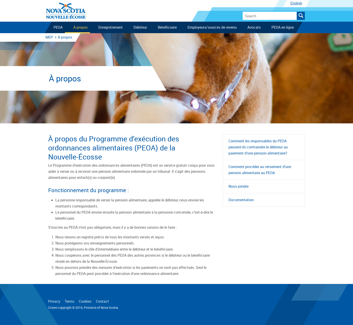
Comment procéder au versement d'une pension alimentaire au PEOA (260, 169)
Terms (69, 301)
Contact (102, 301)
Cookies (85, 301)
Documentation (241, 199)
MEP (49, 37)
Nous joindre (239, 186)
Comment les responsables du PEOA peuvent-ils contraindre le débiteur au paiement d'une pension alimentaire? (258, 147)
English (296, 3)
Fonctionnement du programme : (88, 190)
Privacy (54, 301)
